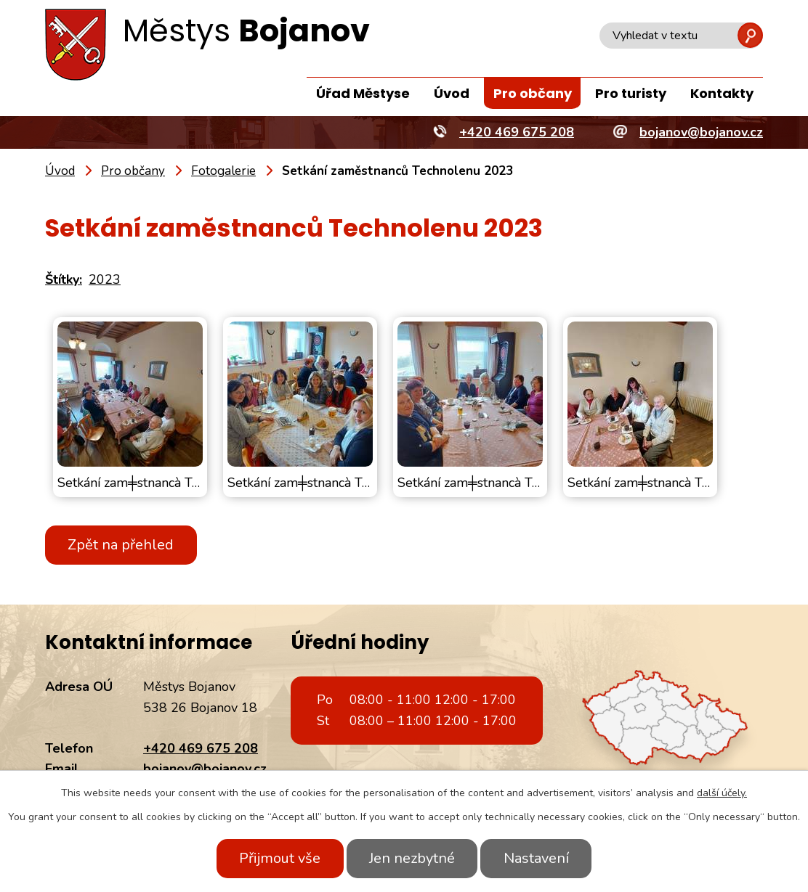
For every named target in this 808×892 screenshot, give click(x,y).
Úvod (451, 93)
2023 (105, 279)
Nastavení (537, 858)
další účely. (722, 793)
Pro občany (532, 93)
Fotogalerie (223, 171)
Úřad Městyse (363, 93)
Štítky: (63, 279)
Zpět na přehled (121, 545)
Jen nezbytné (412, 858)
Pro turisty (630, 93)
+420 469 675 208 (200, 748)
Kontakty (722, 93)
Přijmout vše (279, 858)
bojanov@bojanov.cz (205, 768)
